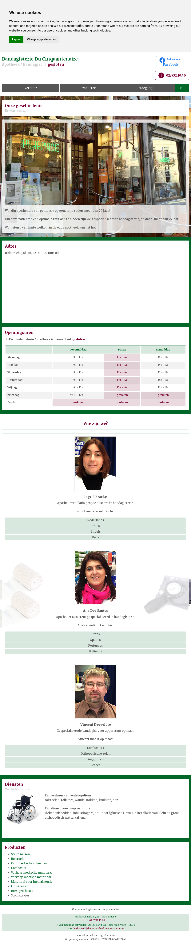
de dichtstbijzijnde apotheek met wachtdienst (98, 928)
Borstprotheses (22, 891)
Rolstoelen (18, 859)
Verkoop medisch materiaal (31, 877)
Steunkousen (20, 854)
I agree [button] (16, 39)
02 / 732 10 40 (97, 920)
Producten (88, 88)
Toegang (146, 88)
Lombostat (18, 868)
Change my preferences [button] (41, 39)
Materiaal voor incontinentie (32, 881)
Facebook (170, 61)
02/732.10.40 (172, 75)
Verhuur (30, 88)
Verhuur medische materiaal (31, 872)
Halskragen (19, 886)
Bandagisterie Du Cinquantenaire (63, 61)
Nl (182, 88)
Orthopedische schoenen (29, 863)
